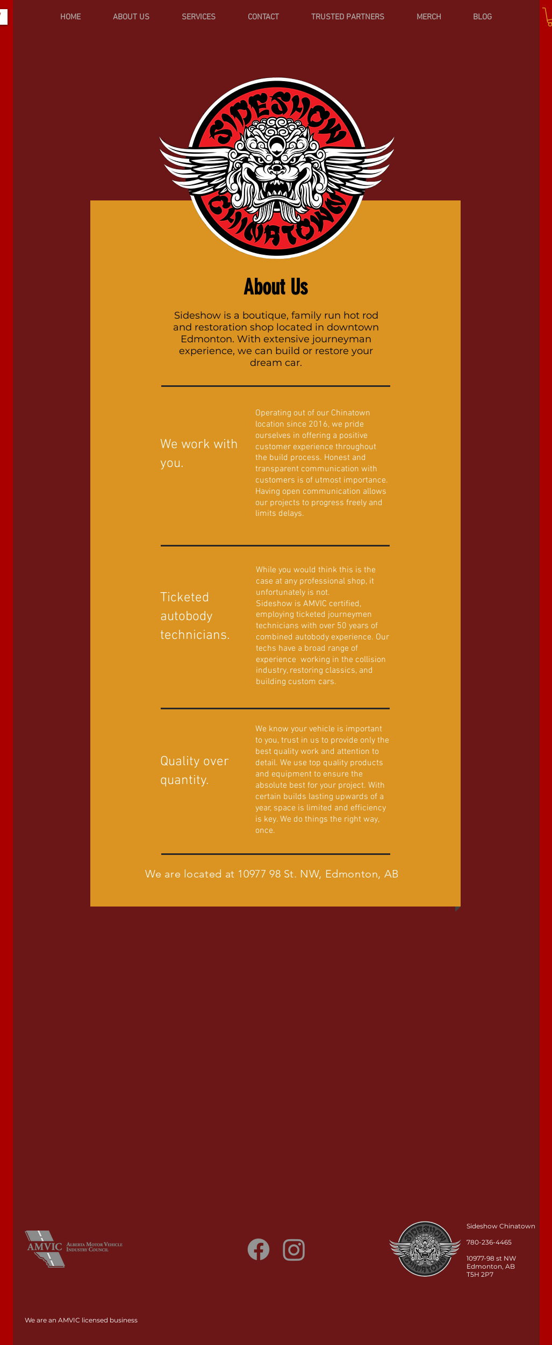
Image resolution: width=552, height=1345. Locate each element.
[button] (199, 17)
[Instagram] (294, 1249)
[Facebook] (258, 1249)
